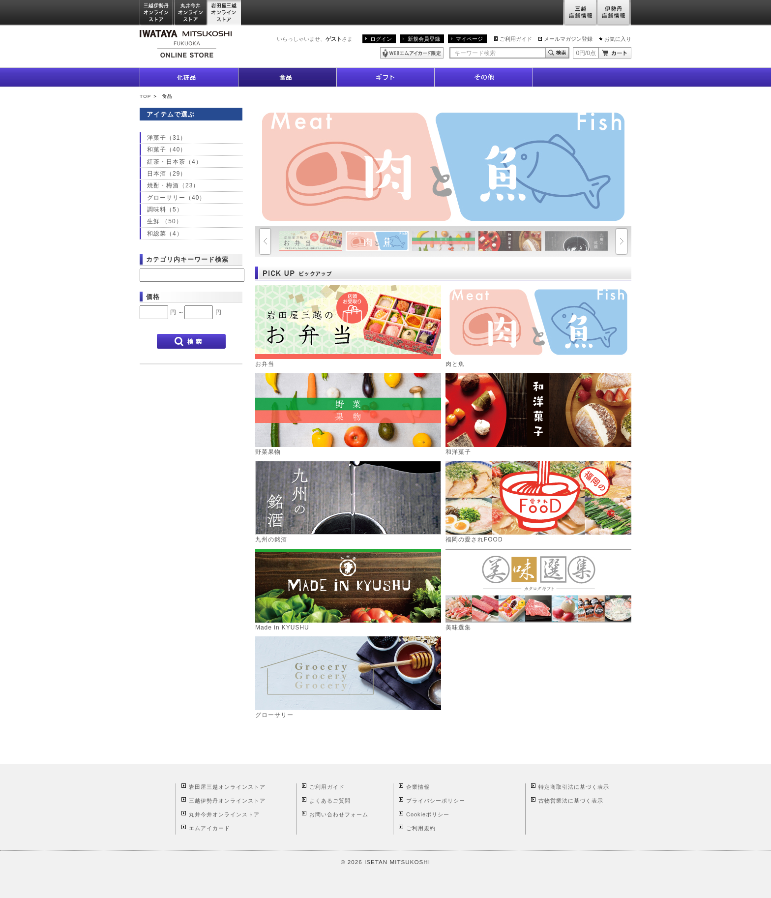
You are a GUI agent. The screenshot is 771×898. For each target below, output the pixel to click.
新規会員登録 (424, 39)
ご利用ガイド (516, 39)
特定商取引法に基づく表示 (573, 787)
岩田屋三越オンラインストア (224, 13)
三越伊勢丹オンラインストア (157, 13)
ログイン (381, 39)
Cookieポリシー (427, 814)
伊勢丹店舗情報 (614, 13)
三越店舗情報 (580, 13)
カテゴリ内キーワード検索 (187, 259)
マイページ (469, 39)
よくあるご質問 (330, 801)
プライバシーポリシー (435, 801)
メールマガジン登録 (568, 39)
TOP (145, 96)
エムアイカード (209, 828)
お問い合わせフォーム (338, 814)
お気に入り (617, 39)
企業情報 (418, 787)
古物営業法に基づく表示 (570, 801)
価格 (153, 296)
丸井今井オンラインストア (191, 13)
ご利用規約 (421, 828)
